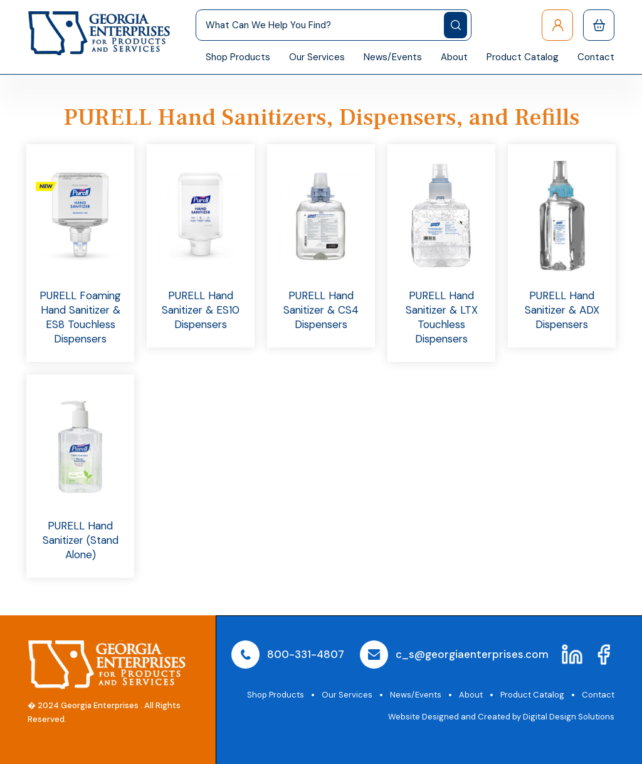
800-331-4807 (305, 654)
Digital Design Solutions (568, 716)
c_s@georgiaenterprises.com (472, 654)
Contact (595, 57)
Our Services (317, 57)
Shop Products (238, 57)
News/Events (393, 57)
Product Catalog (523, 57)
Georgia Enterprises (100, 705)
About (454, 57)
